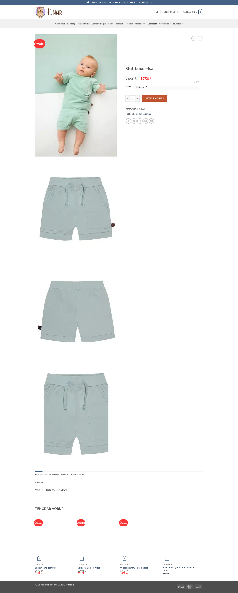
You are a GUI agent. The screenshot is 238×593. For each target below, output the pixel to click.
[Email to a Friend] (140, 121)
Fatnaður (120, 23)
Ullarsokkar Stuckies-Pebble (134, 567)
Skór (110, 23)
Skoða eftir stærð (136, 23)
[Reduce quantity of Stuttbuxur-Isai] (127, 98)
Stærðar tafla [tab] (79, 474)
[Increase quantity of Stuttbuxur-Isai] (138, 98)
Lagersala (152, 23)
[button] (170, 12)
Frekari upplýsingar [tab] (57, 474)
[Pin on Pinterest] (145, 121)
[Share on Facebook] (128, 121)
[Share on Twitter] (134, 121)
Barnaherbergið (99, 23)
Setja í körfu (154, 98)
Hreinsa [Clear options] (195, 82)
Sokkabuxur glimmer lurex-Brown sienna (179, 569)
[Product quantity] (132, 98)
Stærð (128, 87)
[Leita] (157, 12)
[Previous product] (200, 38)
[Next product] (193, 38)
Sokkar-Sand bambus (45, 567)
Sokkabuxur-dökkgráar (89, 567)
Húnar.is (178, 23)
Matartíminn (84, 23)
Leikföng (71, 23)
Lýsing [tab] (39, 474)
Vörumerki (165, 23)
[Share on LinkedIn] (151, 121)
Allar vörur (60, 23)
